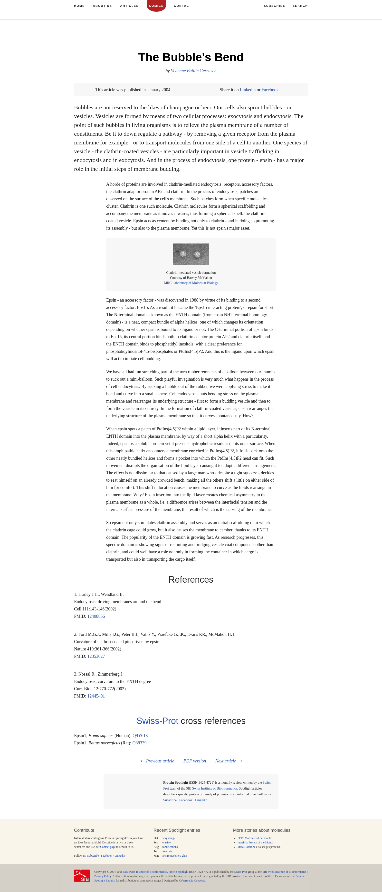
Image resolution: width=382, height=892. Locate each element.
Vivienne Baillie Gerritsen (194, 70)
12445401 (96, 696)
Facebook (269, 89)
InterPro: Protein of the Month (255, 842)
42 (289, 36)
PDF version (194, 761)
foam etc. (167, 851)
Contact (182, 6)
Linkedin (248, 89)
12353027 (96, 656)
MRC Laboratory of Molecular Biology (191, 283)
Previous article (160, 761)
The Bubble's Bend (191, 57)
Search (300, 6)
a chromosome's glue (174, 855)
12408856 (96, 616)
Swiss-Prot (157, 721)
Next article (225, 761)
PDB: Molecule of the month (254, 838)
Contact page (107, 847)
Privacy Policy (102, 876)
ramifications (170, 847)
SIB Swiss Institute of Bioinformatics (211, 788)
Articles (129, 6)
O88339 (140, 742)
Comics (156, 6)
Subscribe (170, 800)
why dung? (168, 838)
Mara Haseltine (247, 847)
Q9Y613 (140, 735)
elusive (166, 842)
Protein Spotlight (179, 871)
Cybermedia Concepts (192, 880)
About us (102, 6)
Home (79, 6)
